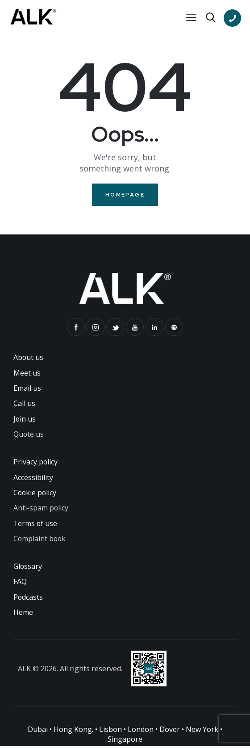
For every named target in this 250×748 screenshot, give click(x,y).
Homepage (125, 194)
